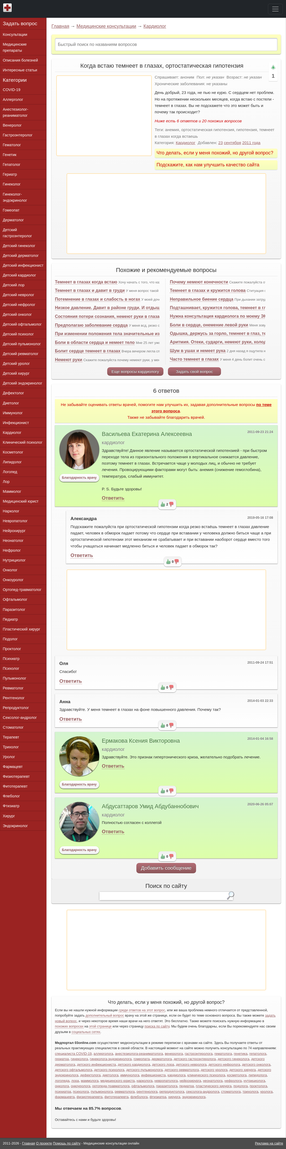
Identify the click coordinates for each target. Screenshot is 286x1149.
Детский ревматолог (20, 354)
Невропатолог (15, 521)
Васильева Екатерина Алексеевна (147, 434)
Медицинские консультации (106, 26)
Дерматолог (13, 220)
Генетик (9, 155)
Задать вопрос (20, 23)
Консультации (15, 34)
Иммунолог (13, 413)
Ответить (113, 498)
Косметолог (13, 452)
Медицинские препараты (15, 47)
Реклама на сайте (269, 1143)
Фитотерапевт (15, 786)
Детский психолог (18, 334)
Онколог (10, 570)
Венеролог (12, 125)
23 (220, 142)
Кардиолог (155, 26)
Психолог (11, 668)
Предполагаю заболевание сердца (91, 325)
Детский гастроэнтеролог (17, 233)
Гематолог (12, 145)
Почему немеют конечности (199, 282)
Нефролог (12, 550)
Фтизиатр (11, 806)
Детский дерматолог (21, 255)
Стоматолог (13, 727)
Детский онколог (17, 314)
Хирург (9, 816)
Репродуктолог (16, 708)
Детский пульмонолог (22, 344)
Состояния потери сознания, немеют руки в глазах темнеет (117, 316)
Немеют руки (68, 359)
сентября (232, 142)
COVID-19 (11, 90)
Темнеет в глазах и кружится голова (207, 290)
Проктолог (12, 649)
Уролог (9, 757)
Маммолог (12, 491)
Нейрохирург (14, 531)
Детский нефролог (19, 305)
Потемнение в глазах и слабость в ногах (97, 299)
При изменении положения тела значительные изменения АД (120, 333)
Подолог (10, 639)
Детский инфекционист (23, 265)
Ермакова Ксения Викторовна (141, 741)
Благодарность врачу (79, 478)
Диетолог (11, 403)
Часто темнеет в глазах (194, 359)
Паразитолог (14, 609)
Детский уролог (16, 363)
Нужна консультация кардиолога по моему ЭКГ (219, 316)
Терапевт (11, 737)
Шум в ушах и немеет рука (198, 350)
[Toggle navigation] (275, 9)
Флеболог (11, 796)
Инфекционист (16, 423)
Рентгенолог (14, 698)
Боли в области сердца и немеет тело (95, 342)
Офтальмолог (15, 599)
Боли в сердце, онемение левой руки (209, 325)
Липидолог (12, 462)
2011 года (251, 142)
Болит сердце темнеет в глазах (87, 351)
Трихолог (11, 747)
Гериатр (10, 174)
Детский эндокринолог (22, 383)
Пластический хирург (21, 629)
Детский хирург (16, 373)
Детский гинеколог (19, 246)
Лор (6, 482)
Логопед (10, 472)
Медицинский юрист (21, 501)
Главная (60, 26)
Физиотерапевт (16, 776)
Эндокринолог (15, 826)
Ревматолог (13, 688)
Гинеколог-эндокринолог (15, 197)
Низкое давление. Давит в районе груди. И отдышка (110, 307)
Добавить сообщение (166, 868)
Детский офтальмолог (22, 324)
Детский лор (14, 285)
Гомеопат (11, 210)
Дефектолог (13, 393)
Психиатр (11, 658)
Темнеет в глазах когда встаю (86, 282)
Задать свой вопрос (194, 371)
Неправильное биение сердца (201, 299)
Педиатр (10, 619)
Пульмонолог (14, 678)
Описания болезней (20, 60)
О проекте (44, 1143)
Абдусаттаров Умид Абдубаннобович (150, 806)
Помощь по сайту (67, 1143)
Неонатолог (13, 540)
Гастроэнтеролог (18, 135)
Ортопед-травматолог (22, 590)
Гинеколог (12, 184)
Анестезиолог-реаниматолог (15, 112)
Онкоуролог (13, 580)
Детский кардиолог (19, 275)
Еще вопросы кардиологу (135, 371)
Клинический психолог (22, 442)
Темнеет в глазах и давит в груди (90, 290)
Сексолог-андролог (20, 717)
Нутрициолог (14, 560)
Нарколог (11, 511)
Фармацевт (13, 766)
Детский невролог (18, 295)
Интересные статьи (20, 70)
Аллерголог (13, 99)
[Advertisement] (104, 116)
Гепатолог (11, 164)
